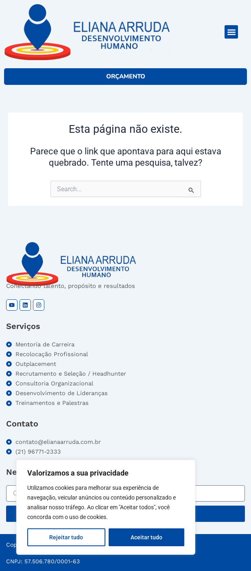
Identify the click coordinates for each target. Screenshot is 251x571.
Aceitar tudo (146, 537)
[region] (105, 507)
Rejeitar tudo (66, 537)
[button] (231, 32)
